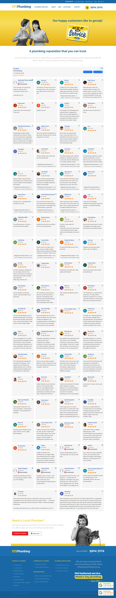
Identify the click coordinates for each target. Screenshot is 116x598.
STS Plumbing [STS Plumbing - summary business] (17, 71)
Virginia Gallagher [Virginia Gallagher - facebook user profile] (22, 468)
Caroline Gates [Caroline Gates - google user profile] (45, 263)
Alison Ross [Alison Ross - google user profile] (67, 491)
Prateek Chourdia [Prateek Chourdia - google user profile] (92, 422)
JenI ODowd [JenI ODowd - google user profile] (91, 149)
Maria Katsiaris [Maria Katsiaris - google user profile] (68, 263)
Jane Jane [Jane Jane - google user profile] (43, 354)
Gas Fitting (17, 576)
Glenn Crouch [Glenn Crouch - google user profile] (91, 80)
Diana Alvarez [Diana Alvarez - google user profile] (44, 400)
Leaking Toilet (18, 568)
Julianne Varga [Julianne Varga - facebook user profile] (45, 468)
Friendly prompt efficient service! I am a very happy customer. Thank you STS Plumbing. (22, 477)
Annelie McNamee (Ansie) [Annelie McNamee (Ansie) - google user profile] (48, 194)
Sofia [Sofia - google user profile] (42, 103)
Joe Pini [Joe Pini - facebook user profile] (90, 445)
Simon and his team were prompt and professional (92, 271)
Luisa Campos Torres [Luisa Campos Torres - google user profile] (46, 422)
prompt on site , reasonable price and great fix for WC (22, 202)
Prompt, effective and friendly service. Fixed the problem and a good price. (22, 294)
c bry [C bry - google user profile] (89, 194)
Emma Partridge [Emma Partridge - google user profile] (45, 308)
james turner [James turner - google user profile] (21, 103)
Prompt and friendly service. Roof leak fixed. (69, 248)
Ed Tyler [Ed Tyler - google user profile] (20, 263)
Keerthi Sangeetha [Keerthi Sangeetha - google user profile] (69, 400)
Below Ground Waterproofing (43, 576)
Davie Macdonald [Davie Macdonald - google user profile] (22, 354)
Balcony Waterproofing (41, 581)
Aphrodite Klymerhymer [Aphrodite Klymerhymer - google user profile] (24, 126)
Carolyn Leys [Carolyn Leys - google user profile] (91, 308)
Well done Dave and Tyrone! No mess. (91, 111)
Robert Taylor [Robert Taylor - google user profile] (91, 171)
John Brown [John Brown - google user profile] (91, 354)
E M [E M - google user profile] (89, 126)
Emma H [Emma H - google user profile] (66, 285)
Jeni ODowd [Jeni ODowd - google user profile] (44, 171)
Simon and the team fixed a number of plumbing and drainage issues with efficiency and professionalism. (92, 226)
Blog (95, 1)
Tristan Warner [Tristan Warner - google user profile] (91, 217)
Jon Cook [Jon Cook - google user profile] (90, 240)
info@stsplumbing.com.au (88, 567)
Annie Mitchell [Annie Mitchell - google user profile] (21, 308)
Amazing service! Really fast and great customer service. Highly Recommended (22, 431)
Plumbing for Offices (40, 564)
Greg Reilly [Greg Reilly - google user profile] (91, 400)
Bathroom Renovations (63, 565)
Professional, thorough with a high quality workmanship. (69, 271)
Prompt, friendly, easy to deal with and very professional (46, 157)
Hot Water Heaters (19, 574)
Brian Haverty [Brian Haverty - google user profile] (68, 331)
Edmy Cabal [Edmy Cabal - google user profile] (91, 377)
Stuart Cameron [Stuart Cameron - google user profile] (45, 217)
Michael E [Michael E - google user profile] (43, 80)
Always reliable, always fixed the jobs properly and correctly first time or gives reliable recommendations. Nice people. (22, 181)
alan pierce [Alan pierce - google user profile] (67, 149)
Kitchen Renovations (62, 568)
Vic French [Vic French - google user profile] (20, 491)
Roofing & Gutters (19, 579)
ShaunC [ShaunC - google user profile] (66, 80)
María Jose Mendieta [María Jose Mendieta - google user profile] (23, 400)
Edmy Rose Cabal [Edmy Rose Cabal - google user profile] (69, 423)
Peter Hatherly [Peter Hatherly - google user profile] (21, 285)
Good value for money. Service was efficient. (92, 385)
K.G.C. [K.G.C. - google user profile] (19, 377)
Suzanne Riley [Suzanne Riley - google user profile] (45, 240)
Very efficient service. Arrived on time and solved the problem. (22, 225)
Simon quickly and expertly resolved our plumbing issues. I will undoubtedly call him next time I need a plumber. (92, 478)
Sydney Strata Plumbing (42, 567)
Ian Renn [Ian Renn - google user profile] (66, 103)
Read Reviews (89, 1)
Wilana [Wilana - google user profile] (43, 445)
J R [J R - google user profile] (65, 217)
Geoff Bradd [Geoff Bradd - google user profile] (21, 240)
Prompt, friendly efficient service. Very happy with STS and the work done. (69, 454)
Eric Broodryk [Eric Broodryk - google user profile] (21, 446)
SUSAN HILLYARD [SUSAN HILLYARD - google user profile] (22, 217)
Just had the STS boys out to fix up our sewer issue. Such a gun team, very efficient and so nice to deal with (46, 90)
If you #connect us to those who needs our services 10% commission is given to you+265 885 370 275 (21, 91)
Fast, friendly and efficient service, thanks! (69, 293)
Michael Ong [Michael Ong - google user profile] (91, 331)
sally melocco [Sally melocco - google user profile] (68, 171)
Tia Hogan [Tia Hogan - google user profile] (67, 126)
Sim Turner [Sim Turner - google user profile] (44, 377)
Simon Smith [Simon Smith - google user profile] (44, 149)
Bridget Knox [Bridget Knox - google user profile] (67, 194)
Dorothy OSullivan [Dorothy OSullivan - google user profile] (69, 240)
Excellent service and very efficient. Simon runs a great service (46, 225)
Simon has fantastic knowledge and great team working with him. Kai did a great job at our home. (46, 135)
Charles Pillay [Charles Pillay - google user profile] (68, 354)
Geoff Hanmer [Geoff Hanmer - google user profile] (91, 103)
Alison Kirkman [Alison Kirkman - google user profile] (45, 285)
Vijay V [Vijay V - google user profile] (20, 331)
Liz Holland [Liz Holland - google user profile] (21, 149)
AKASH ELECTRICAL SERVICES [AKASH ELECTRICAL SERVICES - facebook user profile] (26, 80)
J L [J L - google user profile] (18, 171)
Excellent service (41, 110)
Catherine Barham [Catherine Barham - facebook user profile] (69, 468)
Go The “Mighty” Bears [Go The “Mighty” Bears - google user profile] (70, 309)
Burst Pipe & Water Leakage (22, 582)
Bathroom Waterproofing (42, 579)
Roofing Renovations (62, 571)
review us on (97, 71)
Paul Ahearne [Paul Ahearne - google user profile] (91, 285)
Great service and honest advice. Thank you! (22, 111)
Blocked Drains (18, 571)
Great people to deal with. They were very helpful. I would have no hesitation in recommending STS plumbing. (22, 409)
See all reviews (88, 71)
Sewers (16, 585)
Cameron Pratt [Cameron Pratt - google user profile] (91, 263)
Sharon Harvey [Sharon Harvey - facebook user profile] (68, 445)
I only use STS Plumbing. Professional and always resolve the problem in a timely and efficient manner (92, 204)
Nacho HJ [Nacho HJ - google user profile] (20, 422)
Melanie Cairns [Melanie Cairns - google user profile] (45, 126)
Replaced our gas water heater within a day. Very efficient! (91, 248)
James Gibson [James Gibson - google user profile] (21, 194)
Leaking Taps (17, 565)
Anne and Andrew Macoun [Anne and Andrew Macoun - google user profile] (95, 468)
